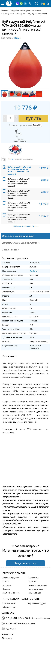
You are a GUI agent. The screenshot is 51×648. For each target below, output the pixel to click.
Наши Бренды (34, 593)
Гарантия (32, 581)
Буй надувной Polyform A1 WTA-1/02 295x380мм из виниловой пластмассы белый (19, 194)
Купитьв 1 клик (18, 134)
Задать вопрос (25, 563)
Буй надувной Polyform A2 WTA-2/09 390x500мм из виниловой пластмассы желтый (19, 218)
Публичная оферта (11, 593)
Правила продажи (11, 577)
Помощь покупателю (37, 585)
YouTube (8, 638)
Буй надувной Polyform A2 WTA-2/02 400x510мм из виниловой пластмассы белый (19, 206)
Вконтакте (8, 634)
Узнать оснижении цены (19, 140)
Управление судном (37, 603)
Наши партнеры (35, 589)
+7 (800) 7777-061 (18, 618)
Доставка (7, 585)
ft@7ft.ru (10, 629)
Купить (33, 118)
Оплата (6, 581)
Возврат (6, 589)
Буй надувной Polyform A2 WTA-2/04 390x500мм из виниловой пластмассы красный (19, 170)
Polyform (33, 271)
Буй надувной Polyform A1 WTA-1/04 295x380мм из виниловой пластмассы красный (19, 182)
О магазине (33, 577)
